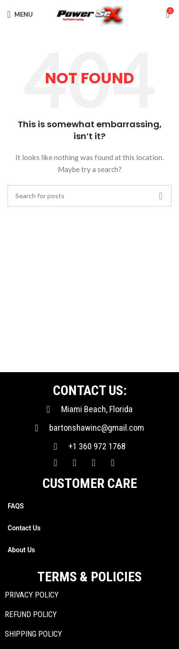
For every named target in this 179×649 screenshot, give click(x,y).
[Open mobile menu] (20, 14)
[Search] (89, 196)
